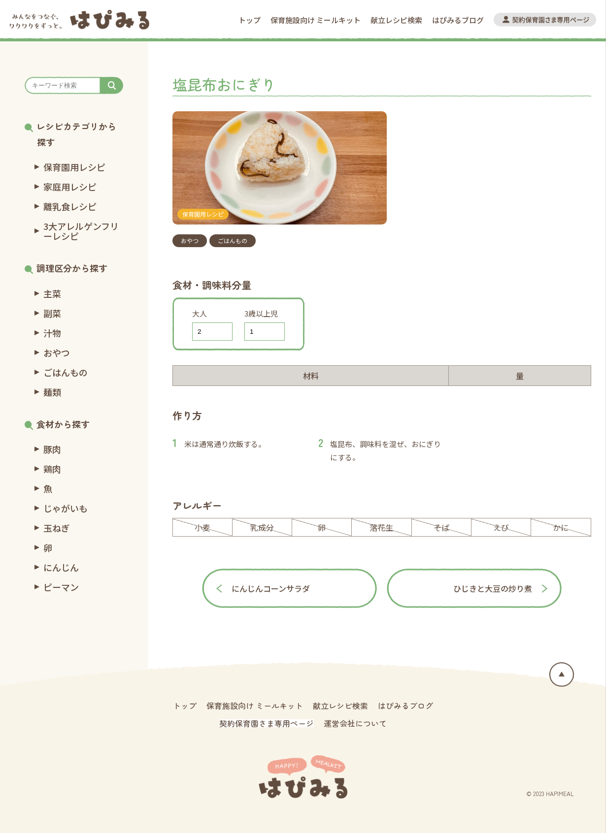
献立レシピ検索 (396, 20)
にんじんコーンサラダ (271, 588)
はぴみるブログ (458, 20)
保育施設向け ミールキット (315, 20)
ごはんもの (232, 240)
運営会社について (355, 723)
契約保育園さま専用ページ (266, 723)
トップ (249, 20)
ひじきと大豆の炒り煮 (492, 588)
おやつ (190, 240)
